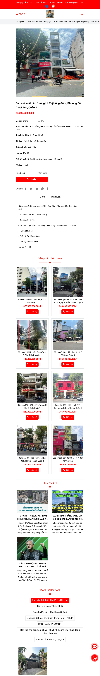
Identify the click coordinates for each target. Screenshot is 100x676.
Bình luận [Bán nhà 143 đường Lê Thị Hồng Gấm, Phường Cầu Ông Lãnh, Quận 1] (56, 197)
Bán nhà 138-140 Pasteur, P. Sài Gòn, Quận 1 (32, 301)
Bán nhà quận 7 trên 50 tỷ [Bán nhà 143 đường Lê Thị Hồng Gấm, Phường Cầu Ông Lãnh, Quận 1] (50, 606)
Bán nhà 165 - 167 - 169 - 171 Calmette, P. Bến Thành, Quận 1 (68, 406)
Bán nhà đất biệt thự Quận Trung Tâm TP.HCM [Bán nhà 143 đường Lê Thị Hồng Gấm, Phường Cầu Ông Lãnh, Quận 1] (50, 618)
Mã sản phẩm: (22, 121)
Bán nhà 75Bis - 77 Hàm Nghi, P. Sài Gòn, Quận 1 (68, 353)
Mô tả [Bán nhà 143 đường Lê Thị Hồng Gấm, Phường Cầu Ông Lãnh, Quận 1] (42, 197)
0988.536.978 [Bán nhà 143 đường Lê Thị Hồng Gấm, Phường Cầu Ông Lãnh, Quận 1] (48, 2)
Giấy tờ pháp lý (22, 159)
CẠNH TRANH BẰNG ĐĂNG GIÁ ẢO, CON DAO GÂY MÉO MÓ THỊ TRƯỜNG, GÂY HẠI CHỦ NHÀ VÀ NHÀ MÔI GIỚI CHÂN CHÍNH (67, 518)
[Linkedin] (36, 188)
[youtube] (53, 6)
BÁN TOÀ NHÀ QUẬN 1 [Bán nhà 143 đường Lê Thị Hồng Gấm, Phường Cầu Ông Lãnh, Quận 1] (50, 624)
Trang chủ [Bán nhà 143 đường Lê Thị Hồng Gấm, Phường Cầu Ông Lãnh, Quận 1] (20, 21)
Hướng (19, 153)
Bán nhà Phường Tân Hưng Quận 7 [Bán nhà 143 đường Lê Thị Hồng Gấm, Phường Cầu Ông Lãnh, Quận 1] (50, 612)
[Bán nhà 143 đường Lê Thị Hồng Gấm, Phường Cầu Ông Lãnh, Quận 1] (50, 62)
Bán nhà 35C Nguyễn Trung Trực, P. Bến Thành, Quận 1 (32, 353)
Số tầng (19, 141)
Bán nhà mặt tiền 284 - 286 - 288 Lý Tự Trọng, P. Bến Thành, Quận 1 (68, 301)
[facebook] (47, 6)
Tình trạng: (21, 173)
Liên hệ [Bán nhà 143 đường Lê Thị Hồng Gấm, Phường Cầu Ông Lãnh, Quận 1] (31, 179)
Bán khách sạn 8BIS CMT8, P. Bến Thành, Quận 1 (68, 459)
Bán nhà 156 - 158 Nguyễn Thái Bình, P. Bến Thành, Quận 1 (32, 459)
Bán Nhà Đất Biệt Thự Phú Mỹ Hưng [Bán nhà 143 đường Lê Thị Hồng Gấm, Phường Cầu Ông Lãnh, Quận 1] (50, 600)
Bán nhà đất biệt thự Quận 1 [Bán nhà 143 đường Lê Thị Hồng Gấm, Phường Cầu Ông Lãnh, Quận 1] (40, 21)
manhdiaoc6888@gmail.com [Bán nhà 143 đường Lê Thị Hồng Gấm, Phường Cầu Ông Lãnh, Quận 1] (70, 2)
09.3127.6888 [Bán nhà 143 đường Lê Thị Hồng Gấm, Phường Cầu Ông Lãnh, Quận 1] (32, 2)
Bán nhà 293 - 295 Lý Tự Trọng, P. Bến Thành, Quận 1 (32, 406)
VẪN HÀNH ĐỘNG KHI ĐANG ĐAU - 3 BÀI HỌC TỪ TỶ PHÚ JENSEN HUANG (32, 565)
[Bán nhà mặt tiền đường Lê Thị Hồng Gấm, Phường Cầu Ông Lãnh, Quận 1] (50, 14)
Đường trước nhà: (24, 147)
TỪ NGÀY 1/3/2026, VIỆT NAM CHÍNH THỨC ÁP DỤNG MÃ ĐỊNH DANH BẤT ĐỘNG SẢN (32, 518)
